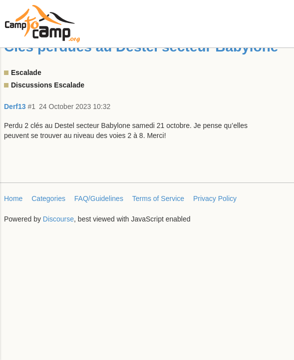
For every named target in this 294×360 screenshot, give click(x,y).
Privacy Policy (215, 198)
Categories (48, 198)
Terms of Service (158, 198)
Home (13, 198)
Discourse (58, 219)
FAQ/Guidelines (98, 198)
